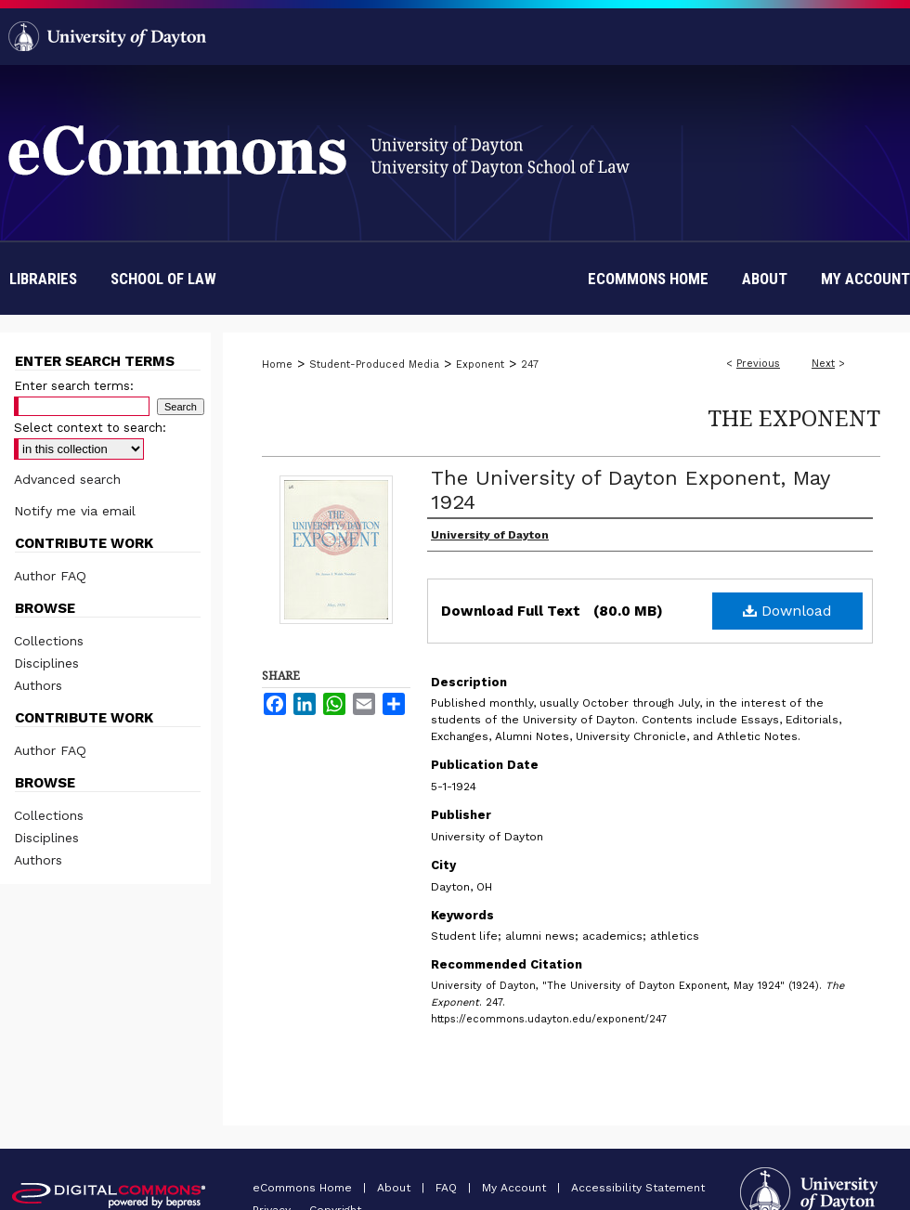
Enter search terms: (74, 386)
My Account (516, 1187)
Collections (49, 640)
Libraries (43, 278)
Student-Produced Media (374, 364)
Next (823, 364)
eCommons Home (304, 1187)
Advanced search (67, 479)
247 (530, 364)
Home (277, 364)
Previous (758, 364)
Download (787, 610)
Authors (38, 685)
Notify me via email (75, 510)
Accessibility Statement (638, 1187)
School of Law (163, 278)
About (395, 1187)
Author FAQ (50, 575)
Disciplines (46, 663)
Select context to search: (90, 428)
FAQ (448, 1187)
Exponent (480, 364)
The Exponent (794, 417)
